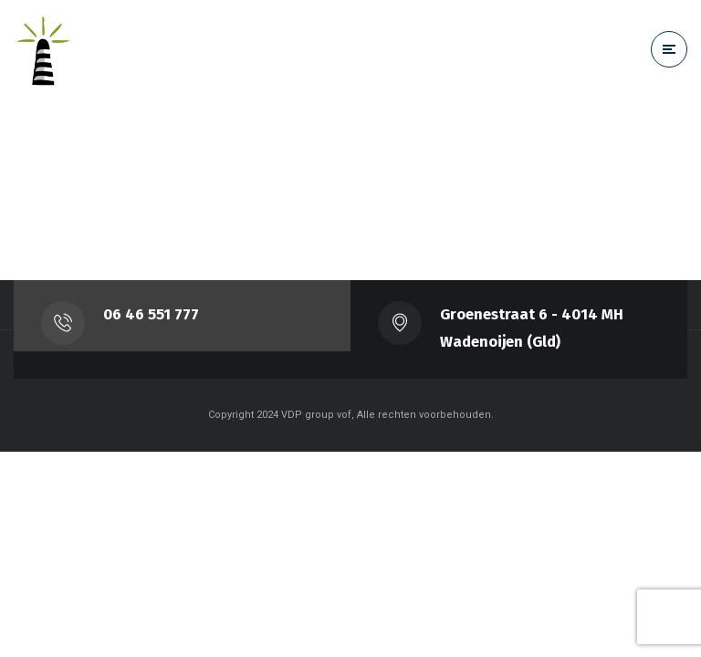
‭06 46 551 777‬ (151, 314)
